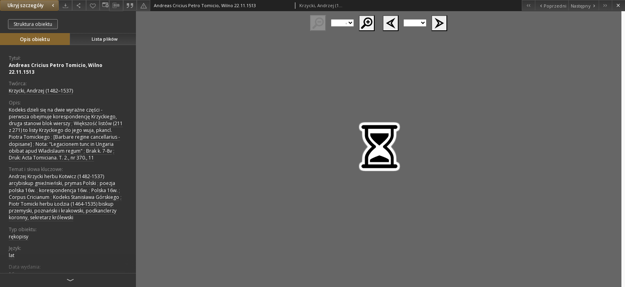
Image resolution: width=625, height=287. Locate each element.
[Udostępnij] (79, 5)
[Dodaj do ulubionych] (93, 5)
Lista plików (105, 39)
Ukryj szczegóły (32, 5)
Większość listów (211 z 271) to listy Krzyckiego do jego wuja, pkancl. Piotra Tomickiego (66, 130)
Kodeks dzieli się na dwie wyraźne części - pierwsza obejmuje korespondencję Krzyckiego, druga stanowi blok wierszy (63, 116)
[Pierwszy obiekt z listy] (528, 5)
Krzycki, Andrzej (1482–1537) (41, 90)
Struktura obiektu (33, 24)
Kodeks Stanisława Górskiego (86, 197)
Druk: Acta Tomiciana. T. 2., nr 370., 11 (51, 157)
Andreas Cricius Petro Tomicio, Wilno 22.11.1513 (55, 68)
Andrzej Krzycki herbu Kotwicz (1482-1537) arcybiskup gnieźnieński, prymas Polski (56, 180)
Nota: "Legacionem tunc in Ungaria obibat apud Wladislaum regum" (61, 147)
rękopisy (18, 236)
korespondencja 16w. (63, 190)
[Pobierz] (65, 5)
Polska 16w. (104, 190)
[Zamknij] (618, 5)
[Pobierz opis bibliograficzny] (116, 5)
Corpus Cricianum (29, 197)
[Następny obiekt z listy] (583, 5)
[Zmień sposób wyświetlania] (104, 5)
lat (11, 255)
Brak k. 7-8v (99, 150)
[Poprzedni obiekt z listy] (551, 5)
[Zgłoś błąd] (143, 5)
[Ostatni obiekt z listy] (605, 5)
